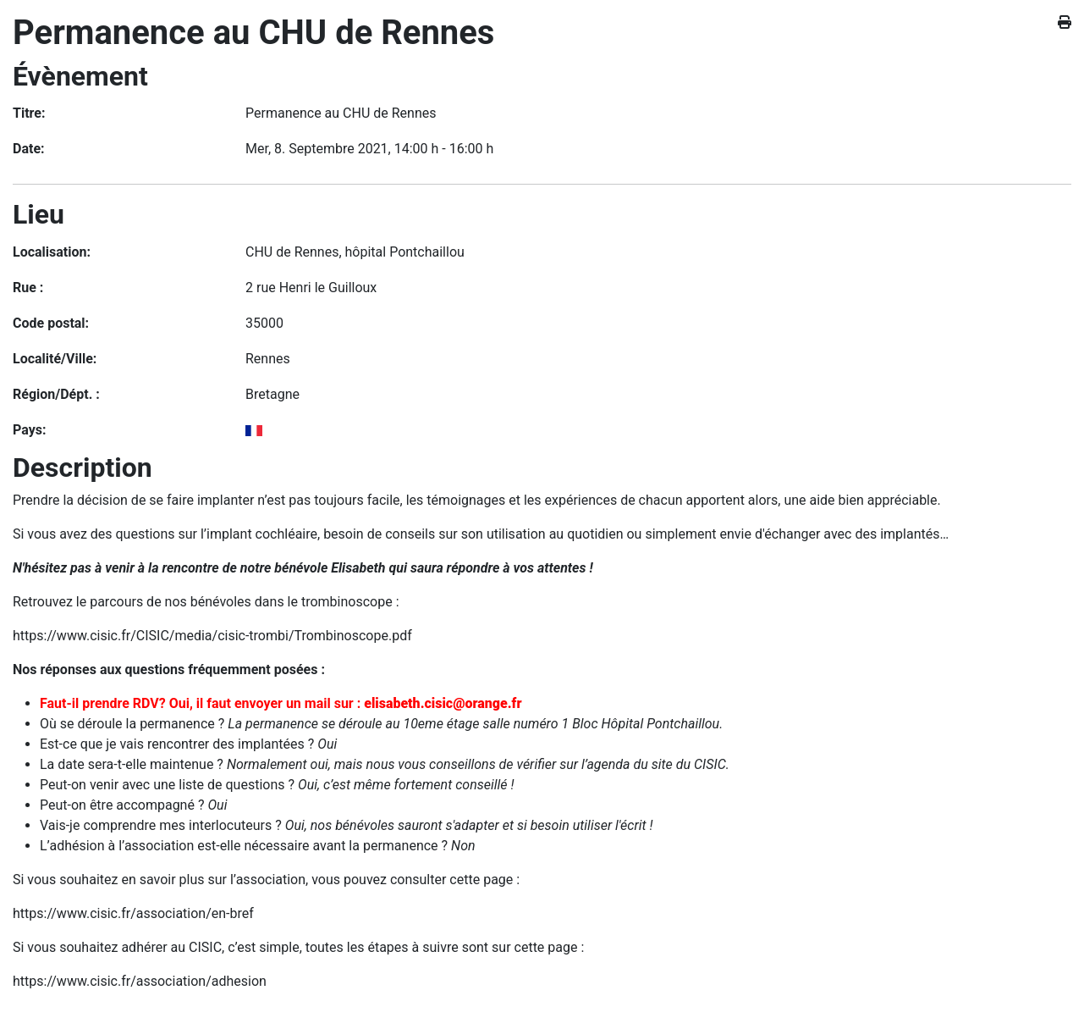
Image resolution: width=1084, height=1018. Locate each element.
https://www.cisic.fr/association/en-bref (133, 913)
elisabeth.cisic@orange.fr (442, 703)
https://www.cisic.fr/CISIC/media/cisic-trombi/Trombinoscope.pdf (212, 636)
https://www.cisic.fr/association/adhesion (140, 981)
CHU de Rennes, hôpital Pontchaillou (355, 252)
